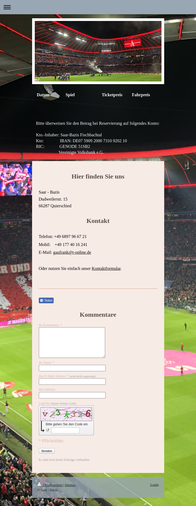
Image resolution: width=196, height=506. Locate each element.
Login (154, 485)
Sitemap (70, 485)
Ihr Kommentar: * (50, 325)
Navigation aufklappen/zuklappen (98, 7)
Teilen (46, 300)
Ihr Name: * (46, 363)
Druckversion (50, 485)
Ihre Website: (47, 389)
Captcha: (57, 403)
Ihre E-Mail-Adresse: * (67, 376)
